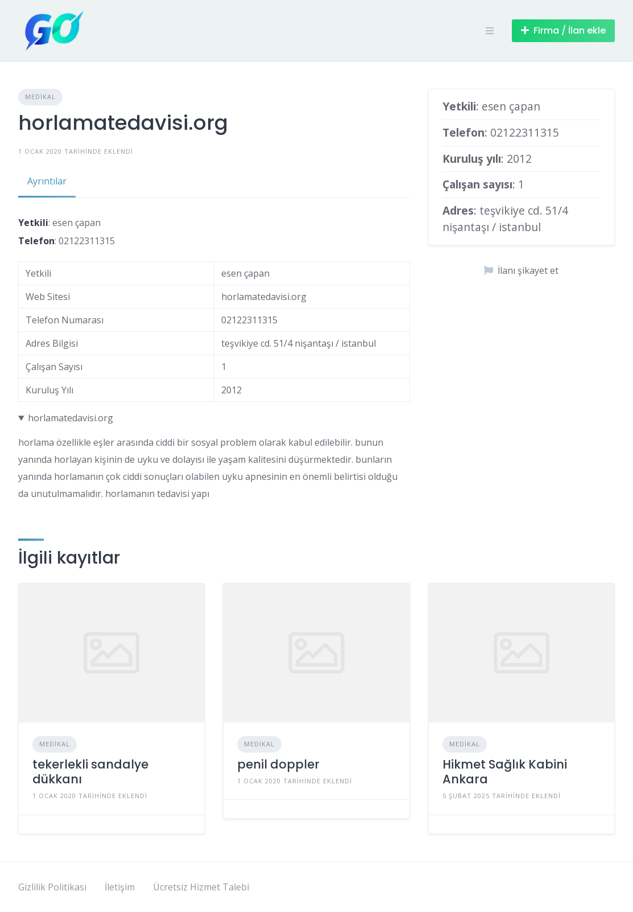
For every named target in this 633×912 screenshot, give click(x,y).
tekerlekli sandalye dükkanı (90, 771)
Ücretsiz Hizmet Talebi (201, 887)
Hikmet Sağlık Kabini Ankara (504, 771)
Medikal (40, 96)
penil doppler (278, 764)
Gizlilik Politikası (52, 887)
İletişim (120, 887)
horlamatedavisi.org (70, 418)
